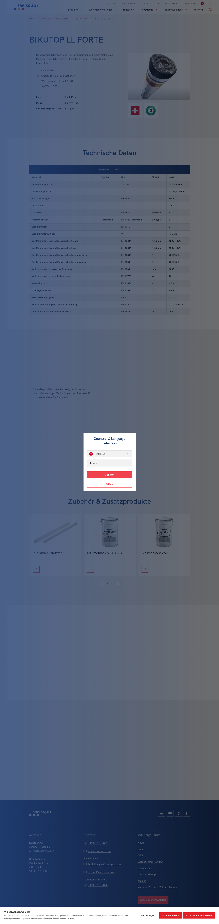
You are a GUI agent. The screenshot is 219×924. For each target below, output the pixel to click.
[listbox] (109, 453)
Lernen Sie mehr (67, 919)
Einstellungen (147, 915)
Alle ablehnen (170, 915)
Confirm (109, 474)
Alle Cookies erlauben (199, 915)
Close (109, 484)
